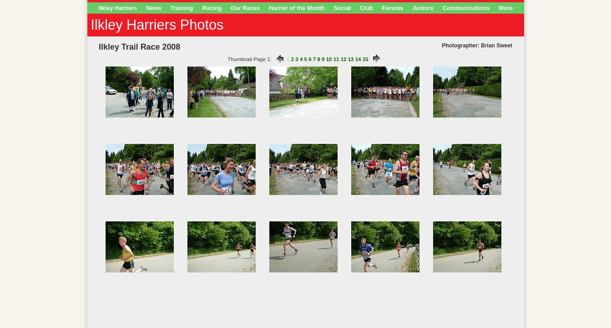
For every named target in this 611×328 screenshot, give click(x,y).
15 (366, 59)
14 (358, 59)
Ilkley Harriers (118, 8)
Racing (212, 8)
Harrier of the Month (296, 8)
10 (329, 59)
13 (351, 59)
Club (366, 8)
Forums (393, 8)
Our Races (245, 8)
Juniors (422, 8)
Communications (466, 8)
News (153, 8)
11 (336, 59)
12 (344, 59)
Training (182, 8)
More (506, 8)
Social (342, 8)
